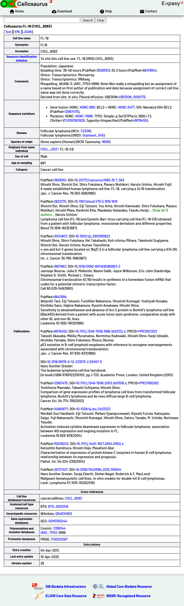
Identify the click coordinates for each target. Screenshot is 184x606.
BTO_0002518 (58, 506)
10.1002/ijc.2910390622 (93, 236)
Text (8, 31)
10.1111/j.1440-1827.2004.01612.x (100, 443)
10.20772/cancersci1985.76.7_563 (99, 180)
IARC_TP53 (48, 532)
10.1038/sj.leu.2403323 (93, 408)
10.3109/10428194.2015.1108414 (98, 469)
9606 (105, 141)
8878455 (140, 120)
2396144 (59, 528)
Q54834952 (63, 513)
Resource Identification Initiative (22, 58)
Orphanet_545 (93, 135)
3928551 (103, 70)
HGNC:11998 (83, 116)
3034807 (60, 236)
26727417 (61, 469)
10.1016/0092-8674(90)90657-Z (97, 266)
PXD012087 (59, 539)
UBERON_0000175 (132, 96)
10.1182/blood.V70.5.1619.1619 (96, 201)
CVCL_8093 (73, 498)
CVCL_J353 (49, 149)
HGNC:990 (87, 107)
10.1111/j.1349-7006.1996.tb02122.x (100, 331)
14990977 (61, 408)
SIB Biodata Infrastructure (66, 586)
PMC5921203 (147, 331)
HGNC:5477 (126, 107)
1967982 (60, 266)
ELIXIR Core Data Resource (66, 595)
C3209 (85, 130)
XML (17, 31)
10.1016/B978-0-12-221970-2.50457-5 (74, 361)
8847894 (149, 70)
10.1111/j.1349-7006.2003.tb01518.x (101, 383)
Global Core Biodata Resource (129, 586)
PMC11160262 (149, 383)
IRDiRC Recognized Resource (128, 595)
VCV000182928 (74, 120)
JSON (27, 31)
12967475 (71, 111)
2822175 (60, 201)
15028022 (61, 443)
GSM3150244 (57, 521)
